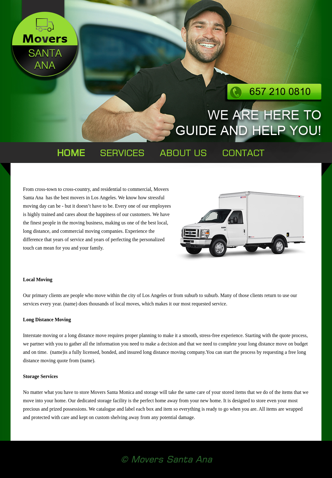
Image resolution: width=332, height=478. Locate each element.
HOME (71, 152)
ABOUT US (183, 152)
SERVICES (122, 152)
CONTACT (243, 152)
